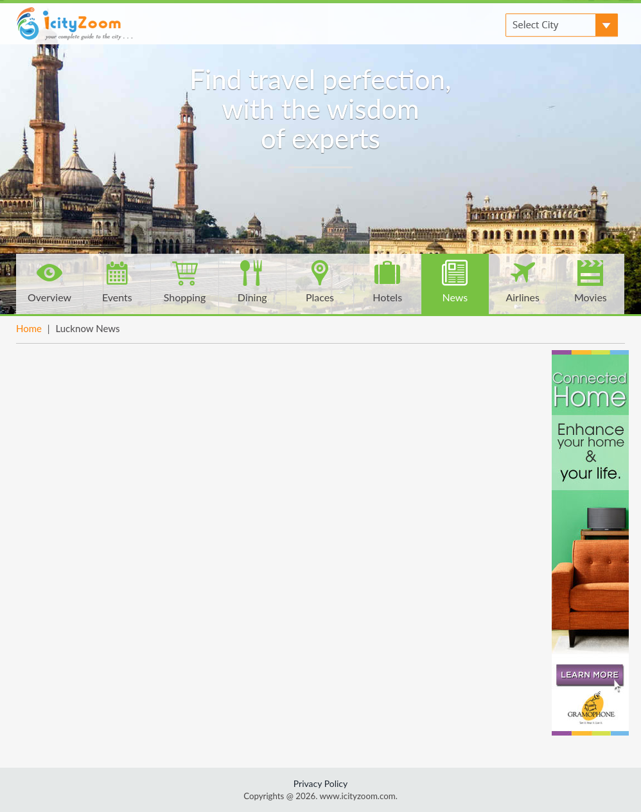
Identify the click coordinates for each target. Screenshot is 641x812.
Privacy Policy (320, 783)
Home (29, 328)
